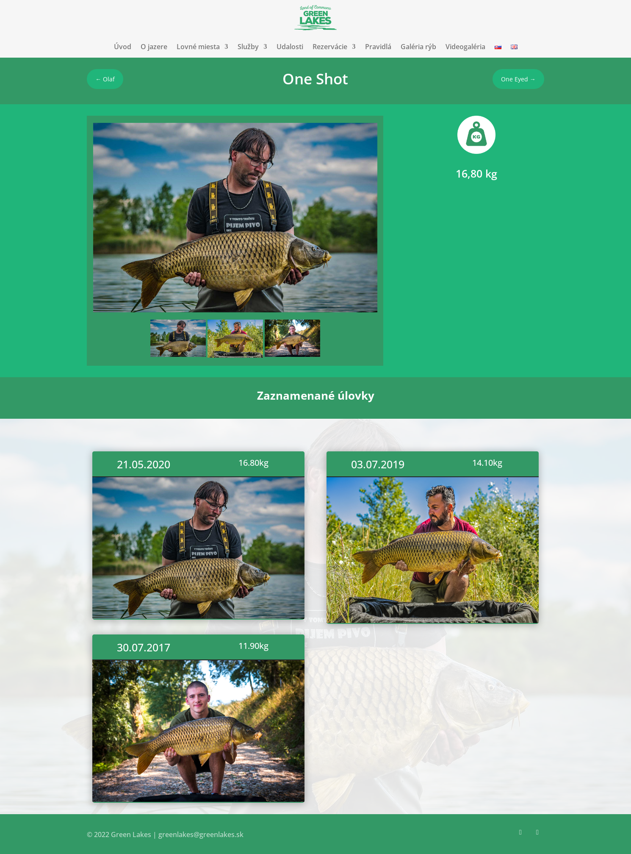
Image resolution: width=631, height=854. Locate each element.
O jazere (154, 46)
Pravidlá (378, 46)
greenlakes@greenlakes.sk (201, 834)
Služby (248, 46)
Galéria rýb (418, 46)
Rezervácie (330, 46)
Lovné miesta (198, 46)
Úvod (122, 46)
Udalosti (290, 46)
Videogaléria (465, 46)
